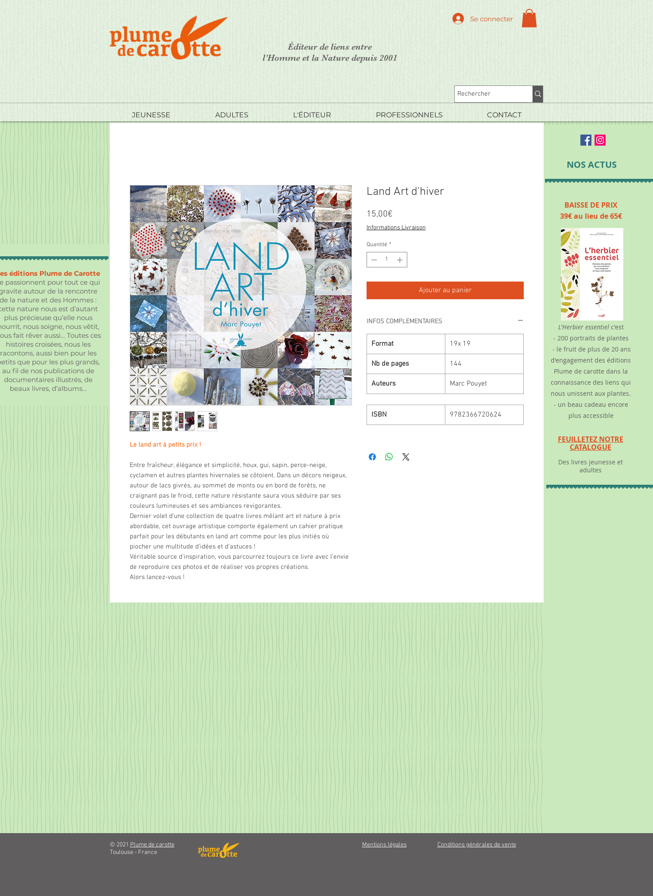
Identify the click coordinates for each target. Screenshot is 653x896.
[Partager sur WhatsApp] (389, 457)
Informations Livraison (396, 228)
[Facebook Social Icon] (585, 140)
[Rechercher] (485, 94)
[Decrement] (373, 259)
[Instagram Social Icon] (600, 140)
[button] (529, 18)
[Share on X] (406, 457)
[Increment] (400, 259)
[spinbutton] (386, 259)
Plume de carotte (152, 845)
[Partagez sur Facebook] (372, 457)
